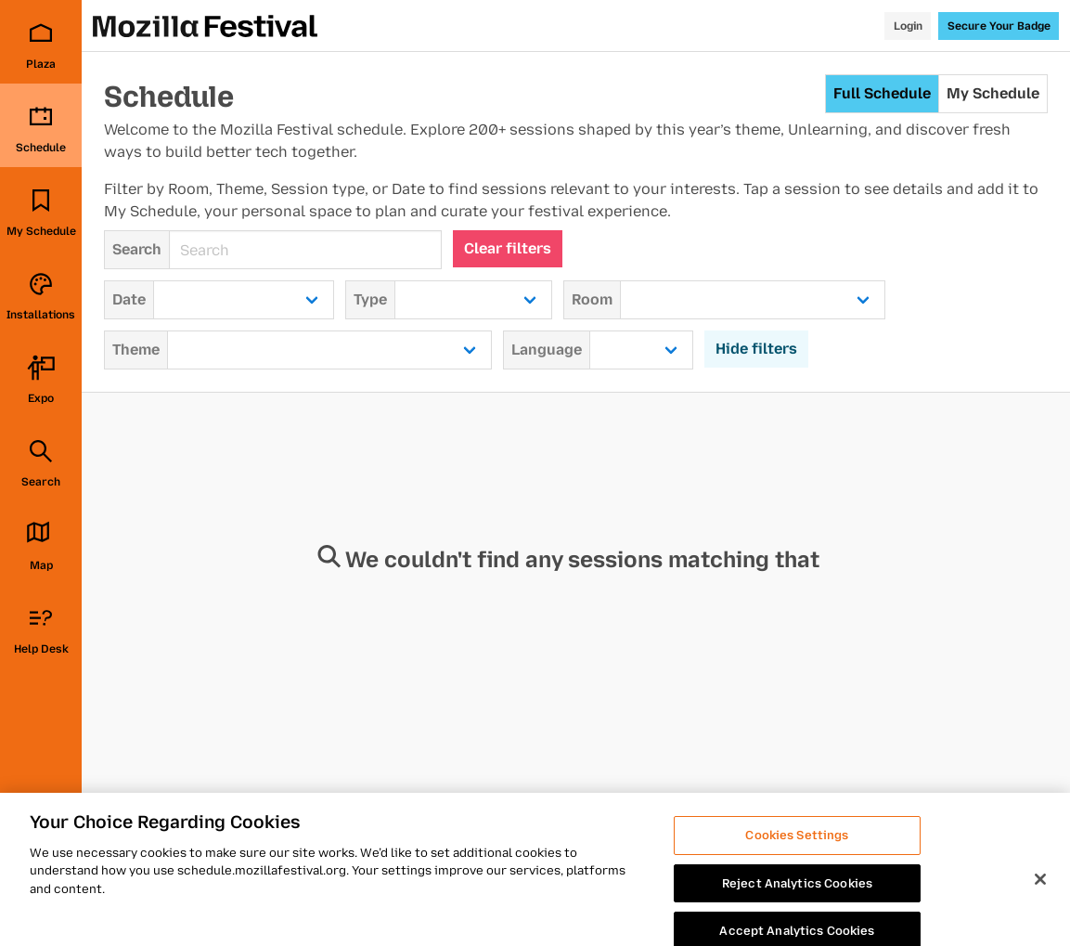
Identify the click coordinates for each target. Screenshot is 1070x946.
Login (908, 25)
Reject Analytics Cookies (797, 895)
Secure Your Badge (999, 25)
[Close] (1040, 892)
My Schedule (993, 93)
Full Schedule (882, 93)
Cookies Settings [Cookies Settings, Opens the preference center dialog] (796, 848)
